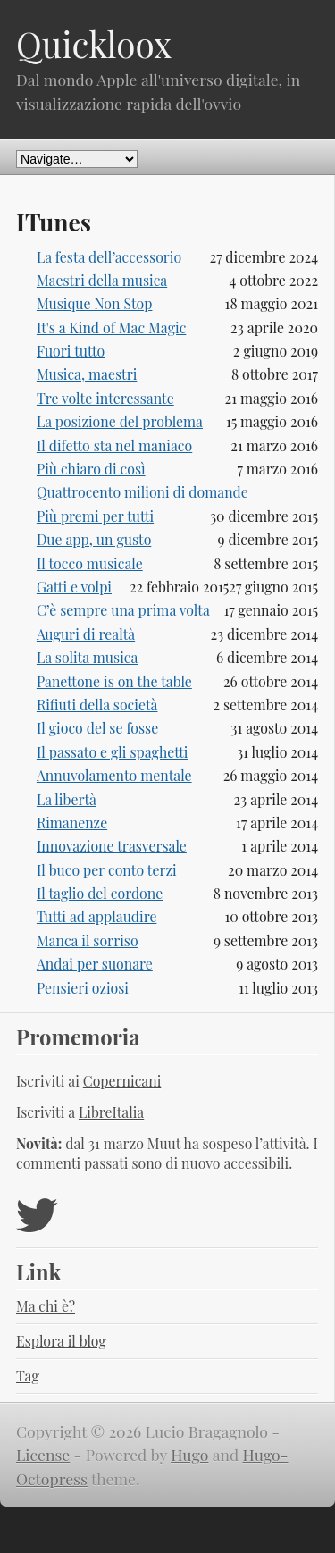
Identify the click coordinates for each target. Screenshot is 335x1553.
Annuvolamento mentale (114, 775)
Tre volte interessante (105, 398)
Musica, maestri (87, 374)
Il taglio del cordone (100, 893)
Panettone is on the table (114, 681)
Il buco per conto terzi (107, 869)
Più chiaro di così (91, 468)
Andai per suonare (95, 963)
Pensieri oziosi (83, 987)
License (43, 1454)
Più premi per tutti (95, 516)
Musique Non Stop (95, 303)
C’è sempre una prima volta (123, 609)
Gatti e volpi (74, 586)
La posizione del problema (120, 421)
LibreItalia (111, 1112)
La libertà (66, 799)
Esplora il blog (61, 1340)
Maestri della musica (102, 280)
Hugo (189, 1454)
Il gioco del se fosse (97, 727)
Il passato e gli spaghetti (112, 752)
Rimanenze (72, 822)
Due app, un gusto (94, 539)
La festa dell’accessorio (109, 257)
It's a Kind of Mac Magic (111, 327)
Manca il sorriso (87, 940)
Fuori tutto (71, 350)
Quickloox (94, 44)
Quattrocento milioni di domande (142, 492)
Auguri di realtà (86, 634)
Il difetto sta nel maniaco (114, 445)
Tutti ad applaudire (97, 916)
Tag (27, 1375)
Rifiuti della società (97, 704)
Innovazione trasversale (112, 845)
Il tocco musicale (90, 563)
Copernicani (122, 1080)
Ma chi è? (45, 1306)
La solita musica (87, 657)
